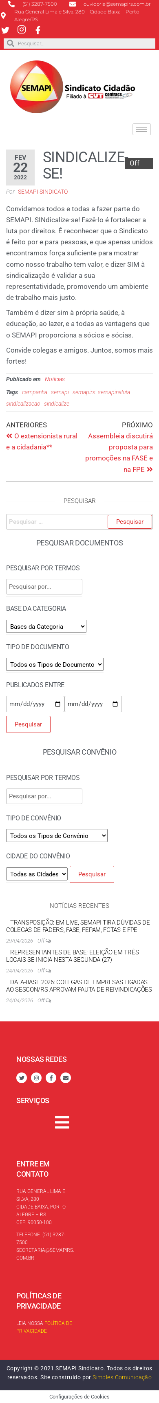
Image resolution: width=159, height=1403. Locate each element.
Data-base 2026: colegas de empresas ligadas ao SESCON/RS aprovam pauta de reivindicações (79, 986)
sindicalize (56, 403)
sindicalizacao (23, 403)
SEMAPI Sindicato (43, 191)
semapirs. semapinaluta (101, 392)
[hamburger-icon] (141, 129)
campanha (34, 392)
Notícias (55, 379)
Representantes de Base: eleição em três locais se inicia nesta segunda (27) (72, 956)
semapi (60, 392)
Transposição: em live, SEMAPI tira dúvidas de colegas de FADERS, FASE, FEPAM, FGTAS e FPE (78, 926)
